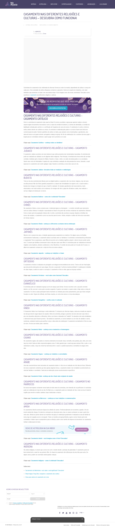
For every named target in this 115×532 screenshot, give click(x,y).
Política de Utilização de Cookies (103, 525)
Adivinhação (91, 4)
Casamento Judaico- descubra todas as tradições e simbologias (51, 170)
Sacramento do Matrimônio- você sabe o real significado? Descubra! (44, 470)
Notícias (33, 4)
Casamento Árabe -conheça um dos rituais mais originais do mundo (52, 376)
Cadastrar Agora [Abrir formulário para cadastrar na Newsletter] (82, 429)
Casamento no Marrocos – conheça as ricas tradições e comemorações (53, 398)
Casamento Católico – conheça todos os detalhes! (46, 143)
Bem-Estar (54, 4)
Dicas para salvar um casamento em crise (37, 477)
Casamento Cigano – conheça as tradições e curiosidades (49, 354)
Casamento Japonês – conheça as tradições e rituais (47, 253)
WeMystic (38, 31)
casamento (33, 95)
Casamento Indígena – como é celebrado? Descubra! (47, 460)
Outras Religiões (32, 25)
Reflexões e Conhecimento (49, 25)
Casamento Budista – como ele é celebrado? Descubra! (48, 197)
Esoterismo (79, 4)
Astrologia (42, 4)
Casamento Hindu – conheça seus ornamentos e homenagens (50, 329)
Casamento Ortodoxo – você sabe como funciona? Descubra (49, 275)
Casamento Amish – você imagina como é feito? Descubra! (49, 438)
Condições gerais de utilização (88, 525)
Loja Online (103, 4)
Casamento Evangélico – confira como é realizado (46, 300)
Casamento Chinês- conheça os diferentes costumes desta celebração (53, 224)
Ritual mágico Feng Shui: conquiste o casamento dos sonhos (42, 474)
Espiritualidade (67, 4)
